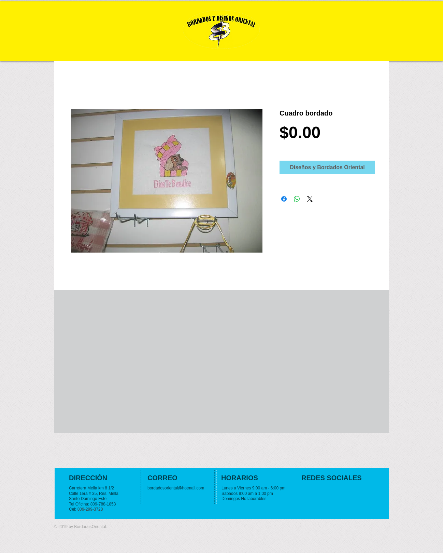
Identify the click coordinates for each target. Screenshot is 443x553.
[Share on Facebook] (284, 199)
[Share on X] (310, 199)
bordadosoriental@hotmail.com (175, 488)
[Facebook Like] (343, 491)
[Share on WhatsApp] (297, 199)
